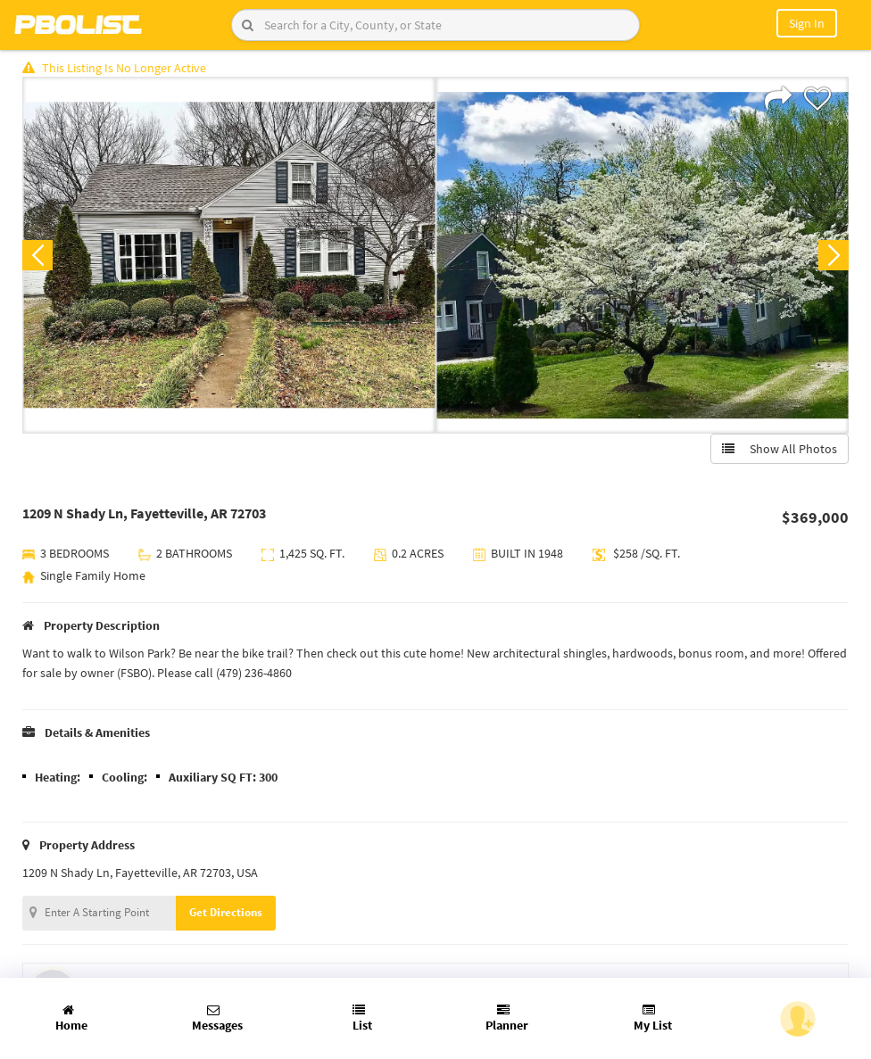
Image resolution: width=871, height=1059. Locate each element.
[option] (229, 255)
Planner (506, 1018)
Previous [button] (37, 255)
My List (653, 1018)
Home (71, 1018)
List (362, 1018)
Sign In (807, 23)
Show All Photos (779, 449)
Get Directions (225, 912)
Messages (217, 1018)
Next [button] (833, 255)
